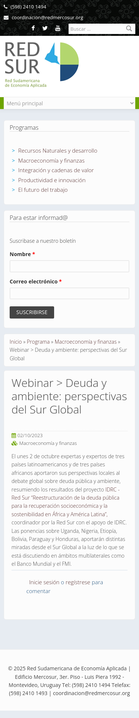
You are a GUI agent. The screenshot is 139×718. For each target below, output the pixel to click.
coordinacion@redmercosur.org (43, 17)
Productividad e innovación (52, 180)
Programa (38, 341)
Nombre (22, 254)
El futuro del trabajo (43, 189)
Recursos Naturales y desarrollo (57, 150)
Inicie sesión (44, 582)
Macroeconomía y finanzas (51, 160)
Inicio (16, 341)
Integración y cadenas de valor (56, 170)
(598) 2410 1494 (25, 6)
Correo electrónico (36, 281)
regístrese (78, 582)
